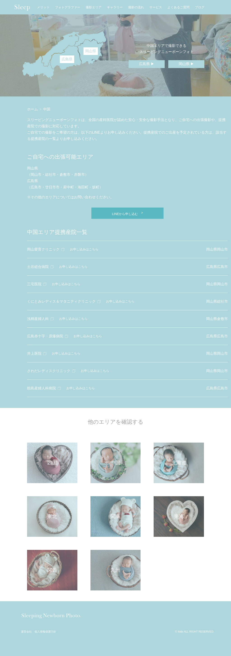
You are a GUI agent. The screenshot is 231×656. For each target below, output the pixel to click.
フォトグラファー (67, 7)
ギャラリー (115, 7)
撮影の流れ (136, 7)
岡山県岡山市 (217, 249)
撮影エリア (94, 7)
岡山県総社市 (217, 301)
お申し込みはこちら (84, 249)
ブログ (199, 7)
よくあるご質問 (178, 7)
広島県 (67, 59)
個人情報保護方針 (45, 631)
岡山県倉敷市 (217, 319)
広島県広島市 (217, 267)
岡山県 (90, 51)
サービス (155, 7)
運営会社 (26, 631)
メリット (43, 7)
